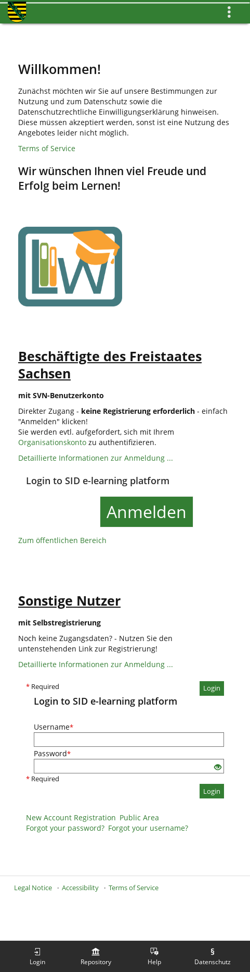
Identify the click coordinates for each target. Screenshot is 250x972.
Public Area (139, 817)
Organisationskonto (52, 442)
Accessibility (80, 887)
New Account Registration (71, 817)
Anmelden (147, 511)
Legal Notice (33, 887)
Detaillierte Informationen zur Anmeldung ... (95, 458)
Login (211, 688)
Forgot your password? (65, 828)
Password (52, 753)
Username (53, 727)
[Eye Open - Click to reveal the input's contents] (217, 767)
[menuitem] (37, 956)
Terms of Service (46, 148)
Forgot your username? (148, 828)
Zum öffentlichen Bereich (62, 540)
